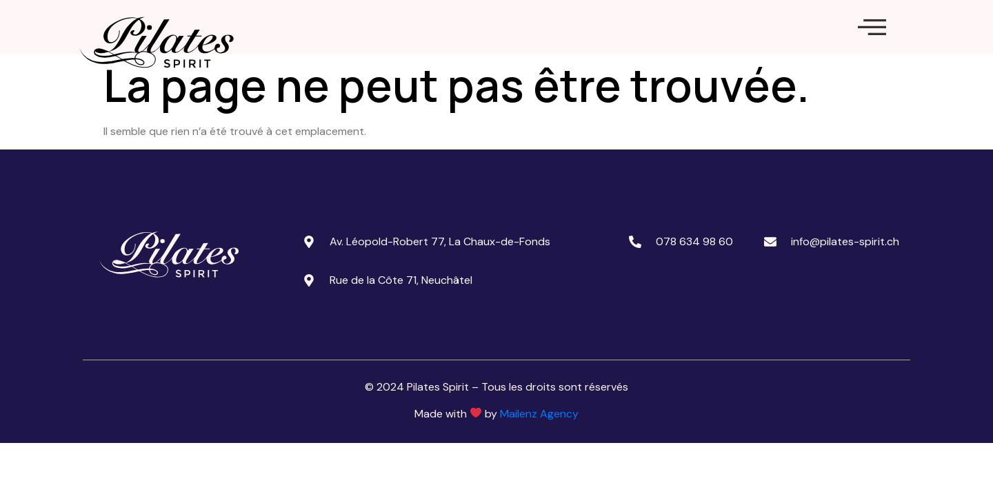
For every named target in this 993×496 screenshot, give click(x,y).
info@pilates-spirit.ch (845, 280)
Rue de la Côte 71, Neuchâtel (401, 319)
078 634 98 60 (694, 280)
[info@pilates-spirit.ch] (770, 281)
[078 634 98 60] (635, 281)
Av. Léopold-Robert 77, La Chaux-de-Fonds (440, 280)
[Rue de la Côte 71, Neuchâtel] (309, 319)
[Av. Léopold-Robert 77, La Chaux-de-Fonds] (309, 281)
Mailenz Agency (539, 453)
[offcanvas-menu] (872, 47)
